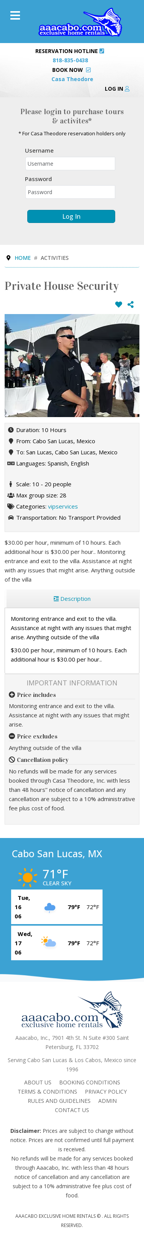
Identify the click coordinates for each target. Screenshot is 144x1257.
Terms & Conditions (47, 1091)
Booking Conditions (89, 1082)
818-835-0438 (70, 60)
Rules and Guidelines (59, 1100)
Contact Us (72, 1110)
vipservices (63, 506)
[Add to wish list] (118, 304)
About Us (37, 1082)
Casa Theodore (72, 79)
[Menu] (15, 15)
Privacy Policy (106, 1091)
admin (107, 1100)
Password (38, 179)
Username (39, 150)
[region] (72, 599)
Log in (117, 88)
